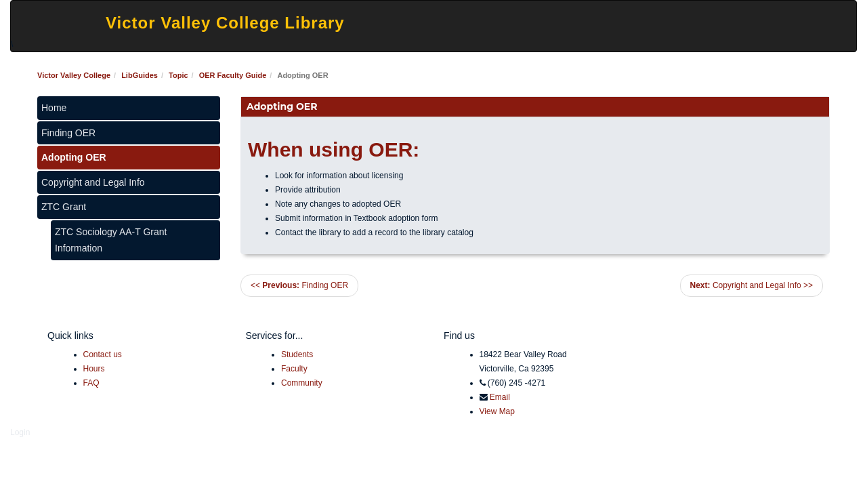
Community (301, 383)
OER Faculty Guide (233, 75)
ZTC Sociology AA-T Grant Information (111, 240)
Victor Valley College (73, 75)
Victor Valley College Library (225, 23)
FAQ (91, 383)
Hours (94, 368)
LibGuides (139, 75)
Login (20, 432)
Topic (178, 75)
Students (297, 354)
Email (500, 397)
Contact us (102, 354)
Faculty (294, 368)
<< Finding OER (299, 285)
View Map (497, 411)
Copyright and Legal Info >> (751, 285)
